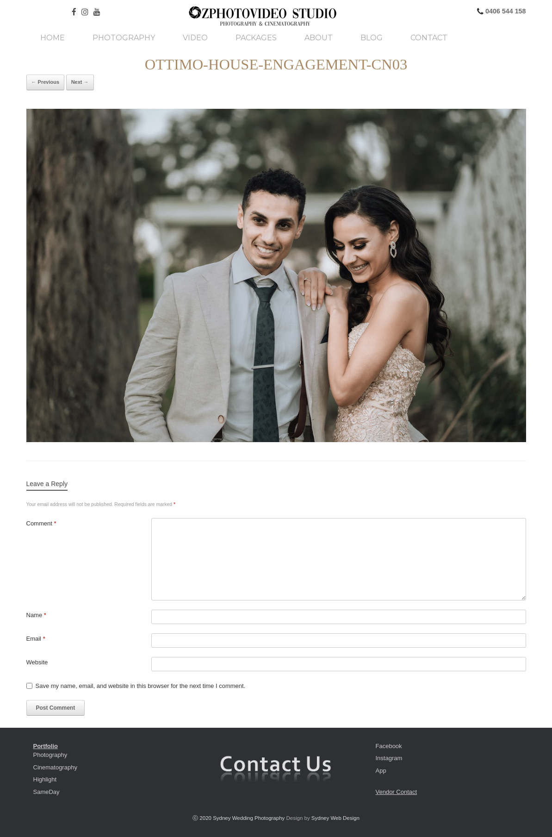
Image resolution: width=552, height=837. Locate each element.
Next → (80, 82)
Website (37, 662)
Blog (371, 38)
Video (195, 38)
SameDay (46, 791)
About (318, 38)
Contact (428, 38)
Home (52, 38)
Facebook (389, 746)
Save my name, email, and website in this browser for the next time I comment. (141, 685)
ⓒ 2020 (202, 818)
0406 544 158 (505, 11)
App (381, 770)
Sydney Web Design (335, 818)
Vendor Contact (396, 791)
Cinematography (55, 767)
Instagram (389, 758)
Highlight (45, 779)
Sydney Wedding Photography (249, 818)
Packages (256, 38)
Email (35, 638)
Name (36, 615)
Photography (124, 38)
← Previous (45, 82)
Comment (41, 523)
